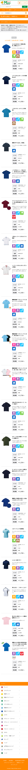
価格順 (21, 40)
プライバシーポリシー (9, 762)
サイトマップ (14, 764)
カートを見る (22, 2)
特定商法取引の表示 (20, 760)
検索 (25, 6)
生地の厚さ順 (15, 40)
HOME (5, 760)
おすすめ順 (7, 40)
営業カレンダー (20, 762)
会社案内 (11, 760)
